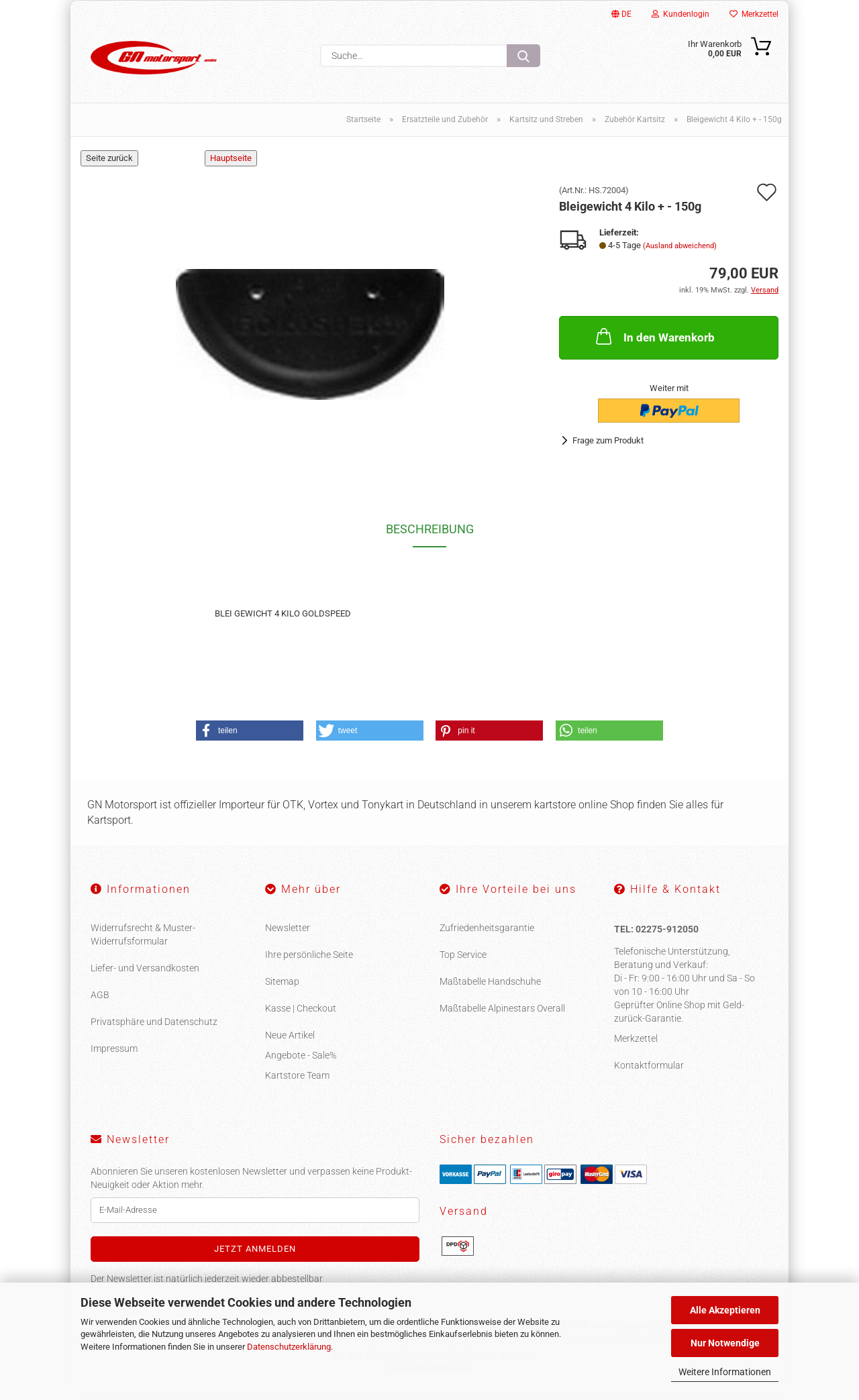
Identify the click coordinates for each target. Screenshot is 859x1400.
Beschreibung (430, 537)
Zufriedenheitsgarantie (487, 935)
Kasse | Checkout (300, 1016)
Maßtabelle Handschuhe (490, 989)
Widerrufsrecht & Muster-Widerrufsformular (143, 942)
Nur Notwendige (725, 1343)
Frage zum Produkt (608, 448)
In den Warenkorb (654, 344)
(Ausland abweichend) (680, 253)
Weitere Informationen (724, 1371)
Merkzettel (753, 14)
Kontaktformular (649, 1073)
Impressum (114, 1056)
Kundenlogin (680, 14)
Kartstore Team (297, 1083)
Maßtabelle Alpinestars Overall (502, 1016)
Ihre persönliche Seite (309, 962)
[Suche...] (523, 55)
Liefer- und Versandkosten (145, 976)
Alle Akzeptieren (725, 1310)
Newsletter (287, 935)
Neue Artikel (290, 1043)
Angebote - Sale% (300, 1063)
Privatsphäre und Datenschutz (154, 1029)
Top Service (463, 962)
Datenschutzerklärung (289, 1347)
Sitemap (282, 989)
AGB (100, 1003)
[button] (249, 739)
